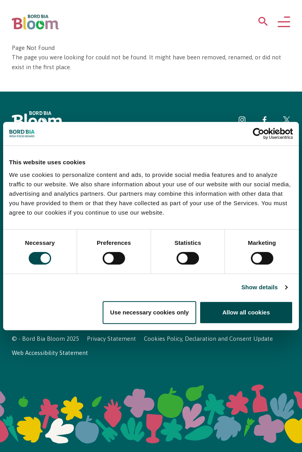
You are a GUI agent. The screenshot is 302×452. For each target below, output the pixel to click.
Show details (259, 287)
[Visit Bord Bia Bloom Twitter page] (286, 121)
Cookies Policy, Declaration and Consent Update (208, 338)
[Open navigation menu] (284, 22)
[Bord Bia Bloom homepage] (35, 22)
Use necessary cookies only (149, 312)
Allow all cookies (246, 312)
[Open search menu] (263, 23)
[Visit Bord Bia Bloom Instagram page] (242, 121)
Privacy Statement (111, 338)
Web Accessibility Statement (50, 352)
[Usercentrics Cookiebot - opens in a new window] (258, 134)
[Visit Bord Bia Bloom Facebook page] (264, 121)
